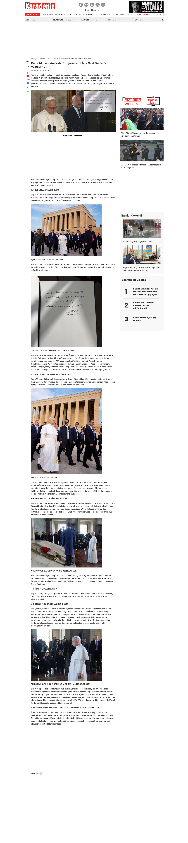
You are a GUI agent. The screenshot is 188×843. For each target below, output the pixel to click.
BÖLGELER (130, 15)
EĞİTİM (115, 15)
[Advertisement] (94, 40)
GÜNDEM (44, 15)
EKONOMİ (62, 15)
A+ (27, 61)
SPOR (69, 15)
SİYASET (122, 15)
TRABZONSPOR (78, 15)
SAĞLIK (99, 15)
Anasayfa (34, 59)
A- (28, 66)
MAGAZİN (107, 15)
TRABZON (53, 15)
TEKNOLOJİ (90, 15)
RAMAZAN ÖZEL (143, 15)
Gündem (42, 59)
